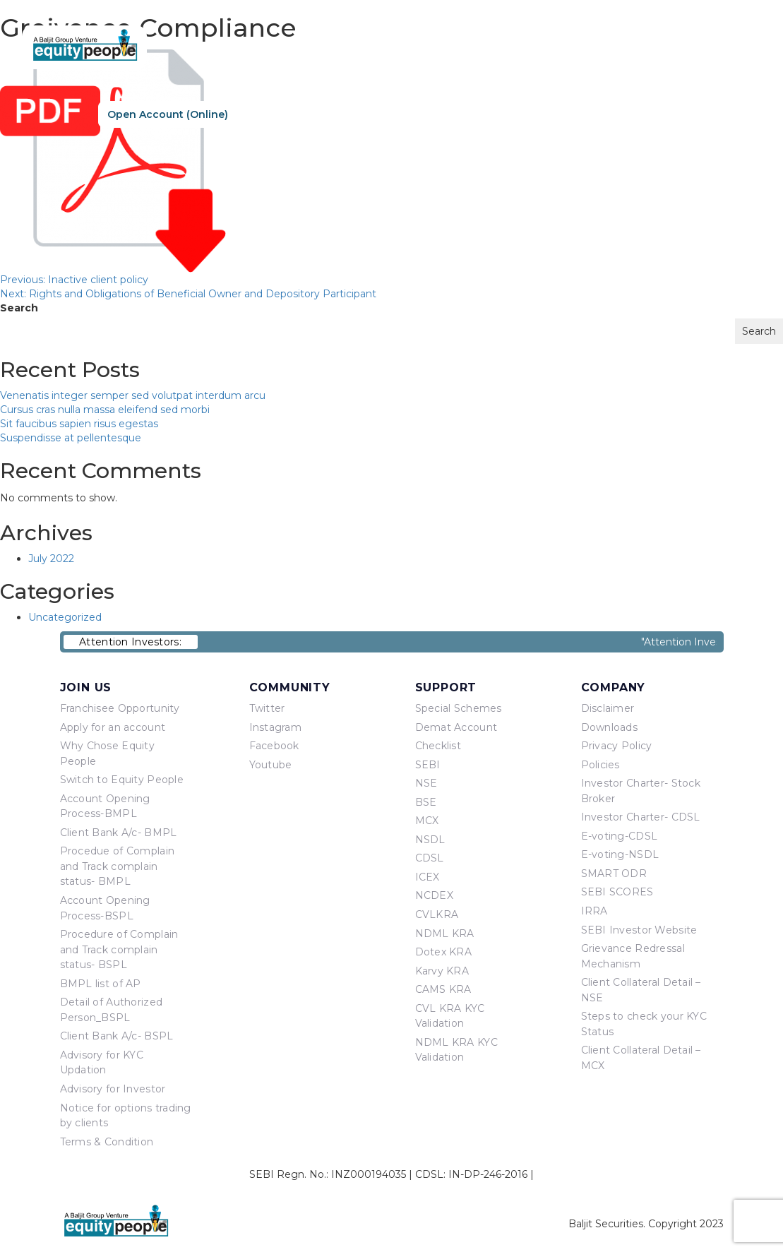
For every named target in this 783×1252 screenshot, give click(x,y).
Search (19, 308)
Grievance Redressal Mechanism (633, 956)
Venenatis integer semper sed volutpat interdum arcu (132, 395)
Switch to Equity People (122, 779)
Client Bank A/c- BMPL (118, 832)
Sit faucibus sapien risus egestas (79, 423)
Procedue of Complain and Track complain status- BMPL (117, 866)
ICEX (427, 877)
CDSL (429, 858)
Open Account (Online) (167, 114)
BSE (426, 802)
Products (535, 113)
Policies (600, 764)
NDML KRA (444, 933)
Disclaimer (608, 708)
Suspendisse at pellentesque (70, 437)
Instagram (275, 727)
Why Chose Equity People (107, 753)
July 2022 (51, 558)
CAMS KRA (443, 989)
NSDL (430, 839)
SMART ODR (614, 873)
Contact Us (708, 113)
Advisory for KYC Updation (101, 1063)
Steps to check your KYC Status (644, 1024)
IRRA (594, 911)
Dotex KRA (443, 952)
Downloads (609, 727)
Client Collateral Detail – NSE (641, 990)
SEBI (428, 764)
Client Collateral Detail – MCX (641, 1058)
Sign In (370, 114)
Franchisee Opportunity (120, 708)
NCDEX (434, 895)
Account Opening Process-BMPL (105, 806)
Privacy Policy (616, 745)
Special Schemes (458, 708)
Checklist (438, 745)
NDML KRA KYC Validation (456, 1050)
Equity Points (620, 113)
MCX (427, 820)
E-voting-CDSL (619, 836)
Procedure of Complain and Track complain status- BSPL (119, 949)
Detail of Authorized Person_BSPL (111, 1010)
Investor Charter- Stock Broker (640, 791)
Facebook (274, 745)
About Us (462, 113)
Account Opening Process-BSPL (105, 908)
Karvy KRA (442, 971)
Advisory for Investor (113, 1089)
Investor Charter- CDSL (640, 817)
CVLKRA (437, 914)
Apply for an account (113, 727)
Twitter (267, 708)
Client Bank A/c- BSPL (117, 1036)
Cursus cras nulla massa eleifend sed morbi (105, 409)
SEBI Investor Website (639, 930)
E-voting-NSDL (620, 854)
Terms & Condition (107, 1141)
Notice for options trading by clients (125, 1116)
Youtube (270, 764)
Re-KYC (275, 114)
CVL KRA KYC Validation (450, 1016)
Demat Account (456, 727)
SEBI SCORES (617, 892)
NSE (426, 783)
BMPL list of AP (100, 983)
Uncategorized (65, 617)
